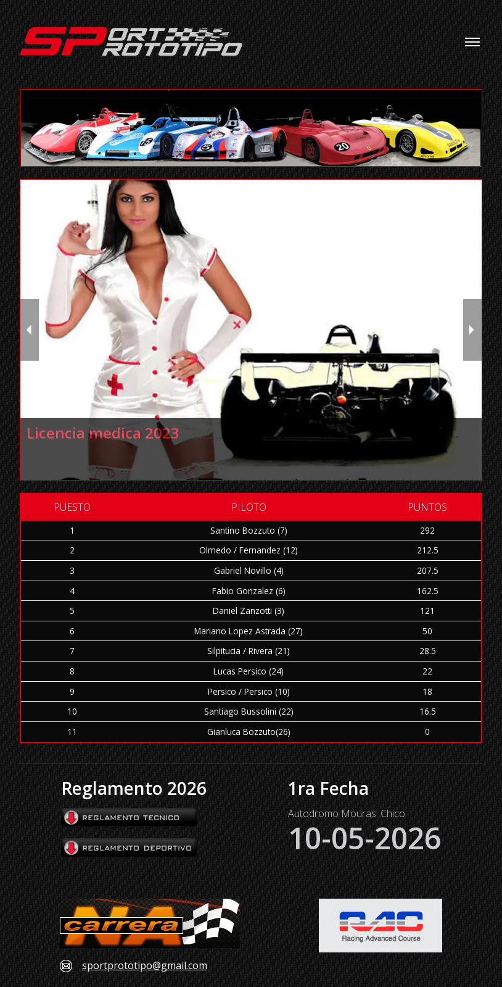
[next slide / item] (472, 330)
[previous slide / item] (29, 330)
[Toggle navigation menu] (472, 42)
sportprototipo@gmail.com (144, 966)
